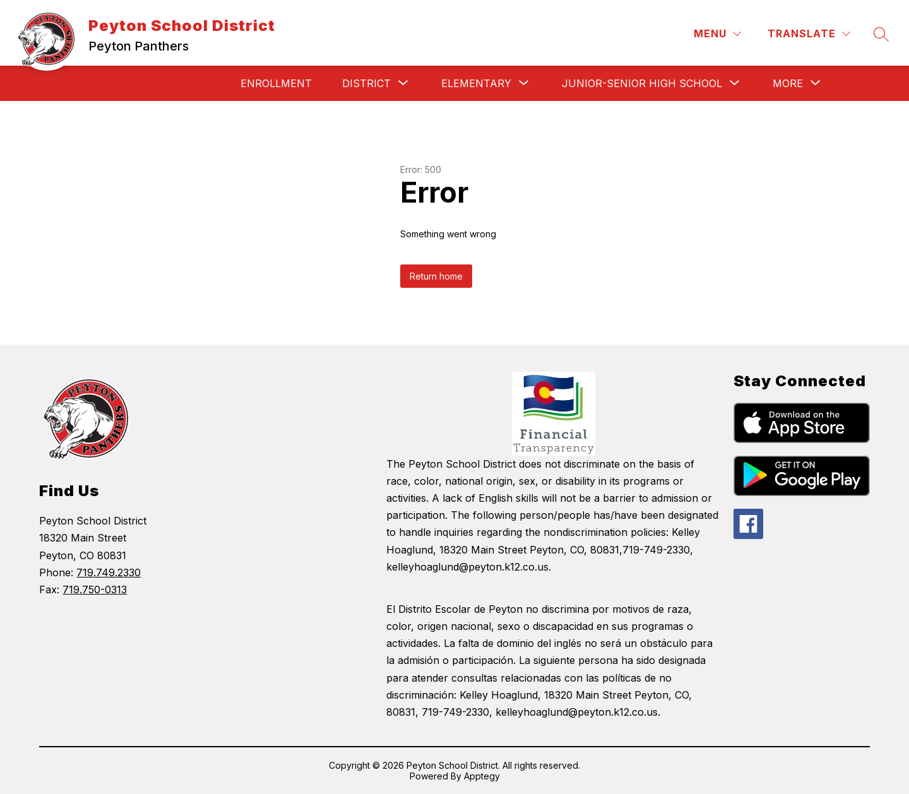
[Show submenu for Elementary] (476, 83)
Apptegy (482, 776)
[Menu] (717, 34)
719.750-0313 (94, 589)
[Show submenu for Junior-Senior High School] (642, 83)
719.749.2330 (108, 572)
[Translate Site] (808, 34)
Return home (436, 276)
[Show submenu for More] (788, 83)
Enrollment (276, 83)
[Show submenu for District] (366, 83)
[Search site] (881, 34)
